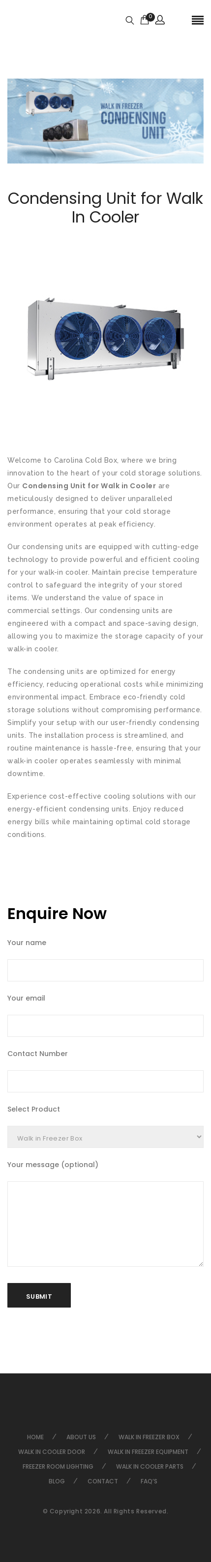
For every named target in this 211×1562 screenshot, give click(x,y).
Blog (57, 1481)
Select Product (33, 1109)
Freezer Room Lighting (58, 1466)
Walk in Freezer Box (149, 1437)
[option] (105, 121)
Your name (26, 943)
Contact (103, 1481)
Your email (26, 998)
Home (35, 1437)
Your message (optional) (52, 1165)
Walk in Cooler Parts (149, 1466)
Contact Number (37, 1054)
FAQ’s (149, 1481)
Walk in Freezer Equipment (148, 1452)
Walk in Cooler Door (51, 1452)
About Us (81, 1437)
